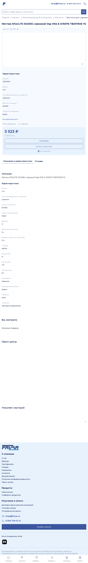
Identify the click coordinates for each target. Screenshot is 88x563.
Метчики (59, 17)
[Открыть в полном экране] (82, 64)
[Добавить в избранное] (9, 124)
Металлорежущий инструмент (37, 17)
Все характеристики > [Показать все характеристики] (11, 119)
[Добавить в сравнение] (23, 124)
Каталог (16, 17)
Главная (5, 17)
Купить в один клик (44, 146)
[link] (58, 3)
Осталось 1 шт (10, 135)
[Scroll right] (85, 422)
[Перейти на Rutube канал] (4, 542)
